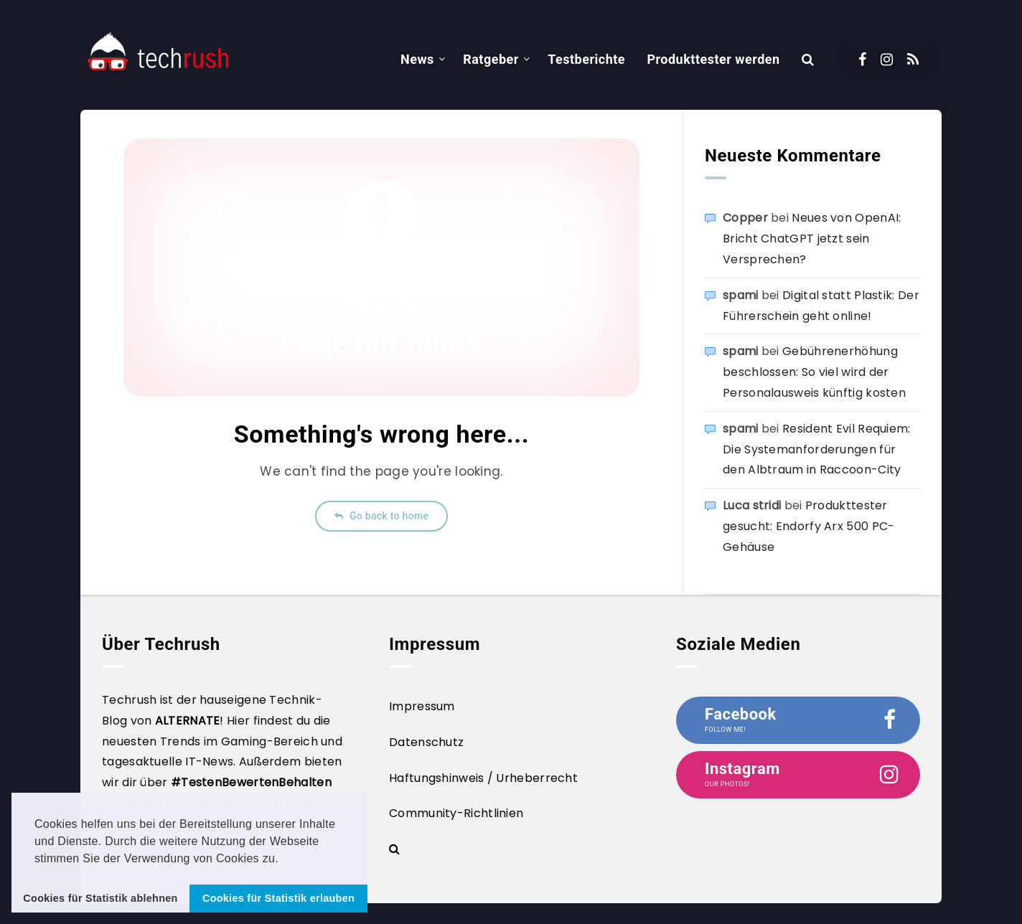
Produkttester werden (713, 59)
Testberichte (586, 59)
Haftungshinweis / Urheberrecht (483, 778)
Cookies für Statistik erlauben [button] (278, 898)
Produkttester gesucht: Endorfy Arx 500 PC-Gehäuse (808, 526)
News (417, 59)
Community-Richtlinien (456, 813)
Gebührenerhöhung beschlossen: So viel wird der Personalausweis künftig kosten (814, 372)
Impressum (422, 706)
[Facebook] (862, 59)
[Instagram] (887, 59)
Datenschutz (426, 742)
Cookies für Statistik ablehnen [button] (100, 898)
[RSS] (913, 59)
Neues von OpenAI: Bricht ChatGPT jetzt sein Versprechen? (812, 238)
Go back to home (381, 516)
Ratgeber (491, 59)
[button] (284, 859)
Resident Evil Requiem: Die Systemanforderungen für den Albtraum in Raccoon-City (817, 449)
